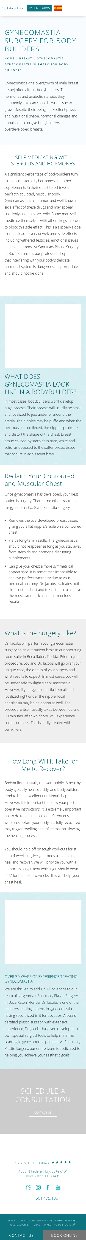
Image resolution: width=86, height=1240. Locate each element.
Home (10, 58)
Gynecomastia (50, 58)
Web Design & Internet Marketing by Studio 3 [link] (43, 1224)
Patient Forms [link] (39, 8)
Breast (25, 58)
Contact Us (43, 1113)
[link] (43, 1162)
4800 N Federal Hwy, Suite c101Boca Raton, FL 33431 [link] (43, 1173)
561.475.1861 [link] (13, 8)
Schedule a (43, 1095)
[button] (28, 1187)
